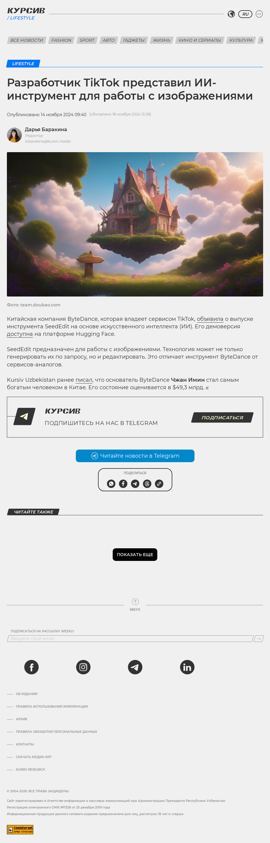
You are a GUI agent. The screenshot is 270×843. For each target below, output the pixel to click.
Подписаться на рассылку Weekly (42, 631)
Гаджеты (134, 40)
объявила (210, 319)
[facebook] (31, 667)
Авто (108, 40)
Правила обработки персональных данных (56, 732)
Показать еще (135, 554)
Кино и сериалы (200, 40)
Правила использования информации (52, 707)
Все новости (27, 40)
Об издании (26, 694)
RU (245, 14)
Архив (21, 719)
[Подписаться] (258, 638)
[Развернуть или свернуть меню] (259, 14)
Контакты (25, 744)
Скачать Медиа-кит (34, 757)
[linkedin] (187, 667)
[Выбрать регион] (231, 14)
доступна (20, 334)
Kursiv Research (30, 770)
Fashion (61, 40)
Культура (241, 40)
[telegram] (135, 667)
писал (84, 380)
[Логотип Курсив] (26, 11)
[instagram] (83, 667)
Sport (87, 40)
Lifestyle (22, 18)
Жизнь (162, 40)
